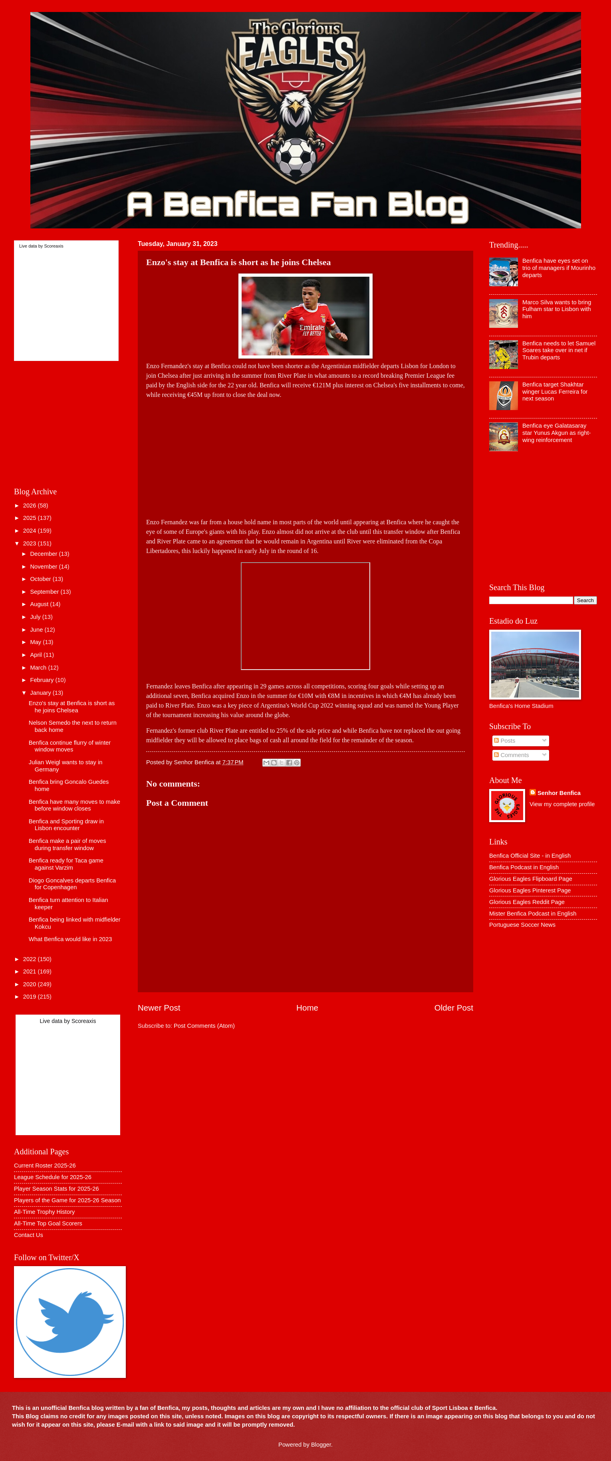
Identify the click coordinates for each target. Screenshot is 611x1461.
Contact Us (28, 1235)
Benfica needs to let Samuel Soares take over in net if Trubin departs (558, 350)
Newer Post (159, 1007)
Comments (511, 755)
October (41, 579)
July (36, 617)
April (37, 655)
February (42, 680)
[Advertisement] (305, 455)
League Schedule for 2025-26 (52, 1177)
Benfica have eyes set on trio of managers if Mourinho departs (558, 268)
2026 (30, 505)
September (45, 592)
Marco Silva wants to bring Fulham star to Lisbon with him (556, 309)
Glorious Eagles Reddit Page (527, 902)
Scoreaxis (53, 246)
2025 (30, 518)
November (44, 566)
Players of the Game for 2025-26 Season (67, 1200)
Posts (504, 740)
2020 (30, 984)
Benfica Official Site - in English (530, 855)
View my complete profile (562, 804)
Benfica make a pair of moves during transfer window (67, 844)
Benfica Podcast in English (524, 867)
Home (307, 1007)
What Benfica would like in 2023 (70, 939)
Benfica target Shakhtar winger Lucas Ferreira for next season (555, 391)
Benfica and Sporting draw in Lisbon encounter (66, 825)
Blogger (321, 1444)
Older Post (453, 1007)
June (37, 629)
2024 (30, 530)
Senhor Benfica (559, 793)
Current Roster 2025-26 (45, 1165)
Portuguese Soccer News (522, 925)
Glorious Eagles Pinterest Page (530, 890)
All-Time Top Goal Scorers (48, 1223)
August (40, 604)
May (36, 642)
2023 (30, 543)
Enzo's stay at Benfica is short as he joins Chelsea (72, 707)
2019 (30, 996)
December (44, 554)
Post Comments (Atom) (204, 1026)
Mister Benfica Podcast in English (532, 913)
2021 (30, 971)
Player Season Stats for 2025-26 (56, 1188)
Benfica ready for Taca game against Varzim (66, 864)
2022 (30, 959)
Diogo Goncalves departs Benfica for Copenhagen (72, 884)
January (41, 693)
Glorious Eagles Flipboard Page (530, 879)
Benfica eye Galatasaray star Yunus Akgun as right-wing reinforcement (556, 432)
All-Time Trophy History (44, 1212)
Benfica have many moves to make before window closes (74, 805)
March (39, 667)
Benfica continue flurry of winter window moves (70, 746)
